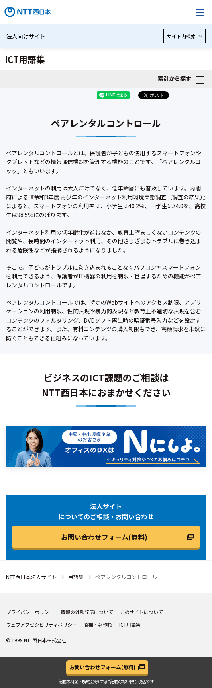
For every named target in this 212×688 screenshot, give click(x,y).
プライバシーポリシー (30, 611)
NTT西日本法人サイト (31, 576)
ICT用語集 (130, 624)
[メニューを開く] (200, 12)
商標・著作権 (98, 624)
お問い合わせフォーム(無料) (104, 537)
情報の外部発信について (87, 611)
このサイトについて (141, 611)
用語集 (76, 576)
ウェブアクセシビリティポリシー (41, 624)
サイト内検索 (184, 36)
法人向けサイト (25, 36)
